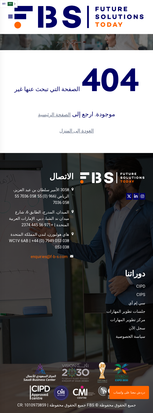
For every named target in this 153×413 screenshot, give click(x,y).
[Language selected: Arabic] (9, 4)
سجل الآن (137, 328)
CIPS (140, 294)
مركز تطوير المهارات (127, 319)
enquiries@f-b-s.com (49, 256)
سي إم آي (136, 303)
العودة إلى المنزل (76, 130)
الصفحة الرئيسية (54, 114)
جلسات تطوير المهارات (125, 311)
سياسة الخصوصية (130, 336)
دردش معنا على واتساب (129, 392)
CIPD (140, 286)
